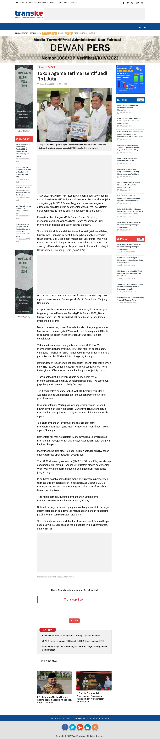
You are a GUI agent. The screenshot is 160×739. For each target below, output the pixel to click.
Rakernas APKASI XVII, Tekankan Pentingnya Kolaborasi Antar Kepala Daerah (129, 120)
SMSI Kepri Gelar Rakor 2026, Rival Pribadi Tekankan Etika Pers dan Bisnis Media (129, 273)
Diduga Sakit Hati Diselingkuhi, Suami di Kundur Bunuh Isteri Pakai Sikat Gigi (23, 172)
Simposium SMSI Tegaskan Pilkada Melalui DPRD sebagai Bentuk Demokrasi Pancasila (130, 286)
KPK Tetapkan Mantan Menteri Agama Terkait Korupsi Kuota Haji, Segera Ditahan (54, 699)
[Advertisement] (94, 14)
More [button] (64, 41)
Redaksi (32, 3)
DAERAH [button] (50, 34)
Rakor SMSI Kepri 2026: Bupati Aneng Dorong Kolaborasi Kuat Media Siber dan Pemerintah (128, 198)
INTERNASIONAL (94, 34)
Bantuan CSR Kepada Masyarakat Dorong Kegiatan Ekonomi (71, 635)
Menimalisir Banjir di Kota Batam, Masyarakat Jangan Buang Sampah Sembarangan (75, 648)
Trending (23, 139)
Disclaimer (64, 3)
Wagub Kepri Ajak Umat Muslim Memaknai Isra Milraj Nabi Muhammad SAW (128, 184)
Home (19, 34)
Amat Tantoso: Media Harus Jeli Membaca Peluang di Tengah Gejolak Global (129, 224)
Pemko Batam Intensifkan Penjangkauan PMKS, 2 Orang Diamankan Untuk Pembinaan (128, 171)
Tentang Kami (21, 3)
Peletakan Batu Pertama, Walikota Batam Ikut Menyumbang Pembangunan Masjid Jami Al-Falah (130, 134)
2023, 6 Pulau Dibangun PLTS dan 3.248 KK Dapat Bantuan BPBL (73, 641)
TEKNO (128, 34)
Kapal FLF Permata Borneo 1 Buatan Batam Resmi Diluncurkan (127, 107)
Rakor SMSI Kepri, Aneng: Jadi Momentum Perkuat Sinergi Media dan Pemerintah (130, 260)
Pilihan (122, 239)
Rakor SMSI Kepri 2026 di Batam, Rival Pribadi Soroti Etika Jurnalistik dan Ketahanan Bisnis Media (130, 211)
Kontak (74, 3)
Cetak (74, 620)
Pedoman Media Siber (47, 3)
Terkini (122, 99)
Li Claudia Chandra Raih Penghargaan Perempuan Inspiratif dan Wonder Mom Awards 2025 (90, 697)
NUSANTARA (35, 34)
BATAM (51, 67)
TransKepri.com (74, 599)
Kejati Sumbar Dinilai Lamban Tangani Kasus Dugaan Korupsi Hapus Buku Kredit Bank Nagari (128, 147)
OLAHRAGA (114, 34)
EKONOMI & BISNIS (71, 34)
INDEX (140, 100)
